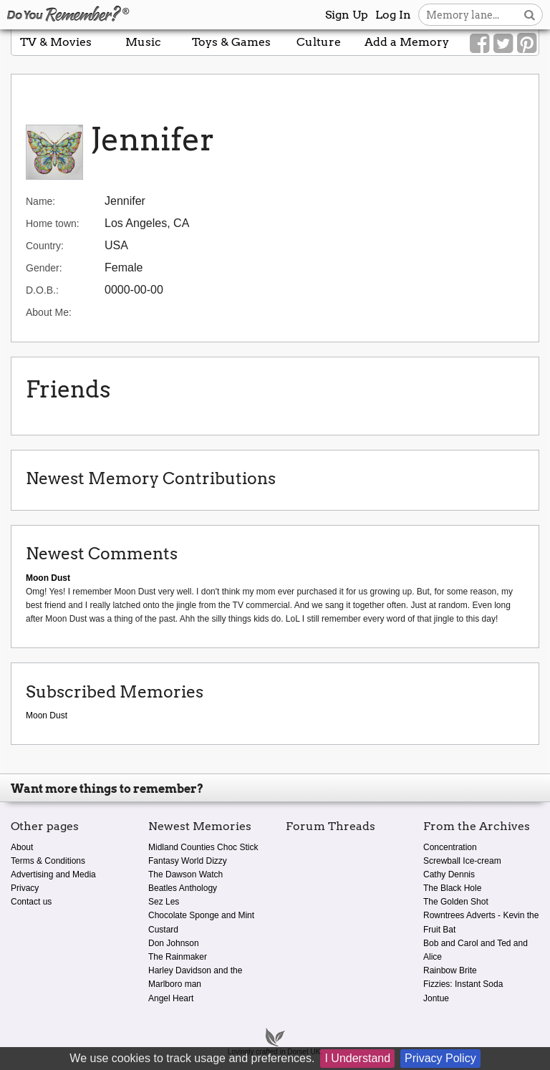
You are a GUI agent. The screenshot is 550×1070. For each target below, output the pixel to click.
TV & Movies (56, 42)
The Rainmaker (177, 957)
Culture (318, 42)
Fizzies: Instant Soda (463, 984)
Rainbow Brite (450, 970)
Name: (40, 201)
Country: (45, 245)
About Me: (49, 312)
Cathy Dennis (449, 874)
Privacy (25, 888)
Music (143, 42)
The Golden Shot (455, 902)
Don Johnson (173, 943)
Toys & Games (231, 42)
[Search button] (529, 14)
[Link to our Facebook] (479, 43)
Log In (393, 14)
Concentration (450, 847)
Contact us (31, 902)
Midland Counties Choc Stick (203, 847)
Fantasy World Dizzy (187, 861)
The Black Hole (452, 888)
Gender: (44, 268)
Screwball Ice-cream (462, 861)
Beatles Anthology (182, 888)
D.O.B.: (42, 290)
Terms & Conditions (48, 861)
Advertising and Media (53, 874)
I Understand (357, 1058)
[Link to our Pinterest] (526, 43)
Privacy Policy (440, 1058)
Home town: (52, 223)
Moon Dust (46, 715)
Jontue (436, 998)
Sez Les (163, 902)
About (22, 847)
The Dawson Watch (185, 874)
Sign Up (346, 14)
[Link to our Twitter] (503, 43)
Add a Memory (407, 42)
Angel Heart (170, 998)
